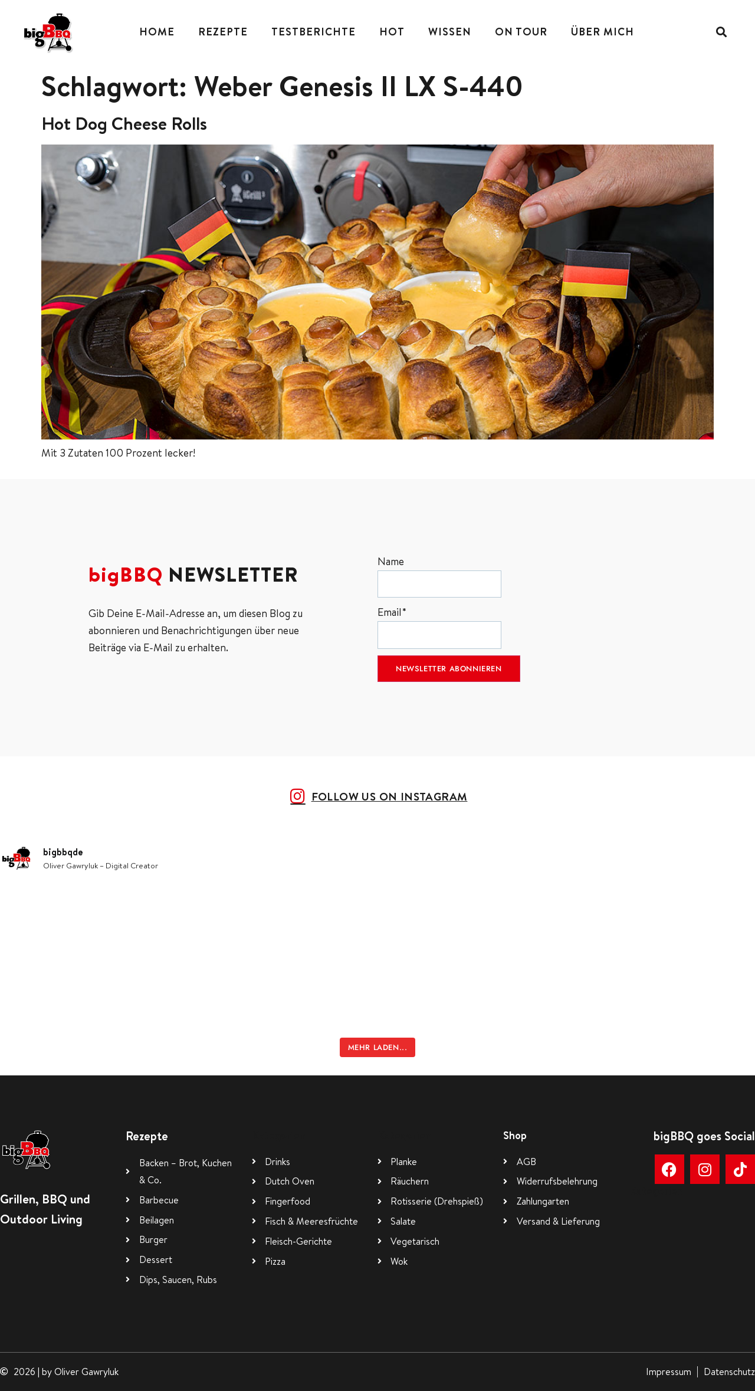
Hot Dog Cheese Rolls (124, 123)
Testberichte (313, 31)
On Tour (521, 31)
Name (439, 576)
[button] (721, 32)
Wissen (449, 31)
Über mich (602, 31)
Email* (439, 627)
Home (157, 31)
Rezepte (223, 31)
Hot (392, 31)
